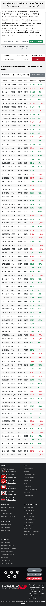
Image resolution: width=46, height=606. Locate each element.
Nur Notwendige (22, 41)
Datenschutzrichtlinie (36, 36)
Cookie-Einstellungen (11, 33)
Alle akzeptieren (36, 41)
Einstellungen (9, 41)
